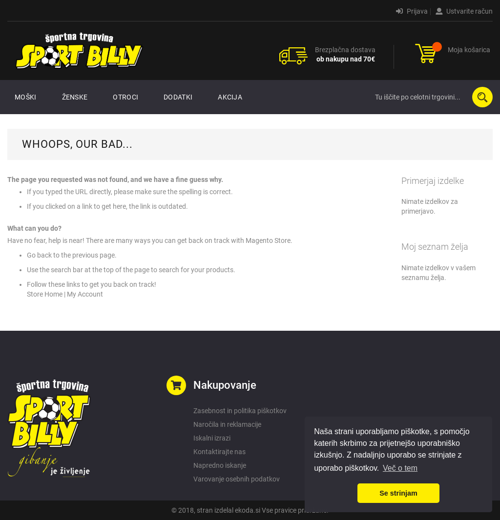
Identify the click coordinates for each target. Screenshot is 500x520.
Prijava (412, 11)
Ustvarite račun (464, 11)
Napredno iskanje (219, 465)
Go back (39, 255)
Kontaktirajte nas (219, 452)
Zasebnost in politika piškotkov (240, 411)
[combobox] (432, 97)
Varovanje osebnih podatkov (236, 479)
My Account (85, 294)
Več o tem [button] (400, 468)
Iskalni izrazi (211, 438)
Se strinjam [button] (398, 493)
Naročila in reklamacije (227, 424)
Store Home (44, 294)
